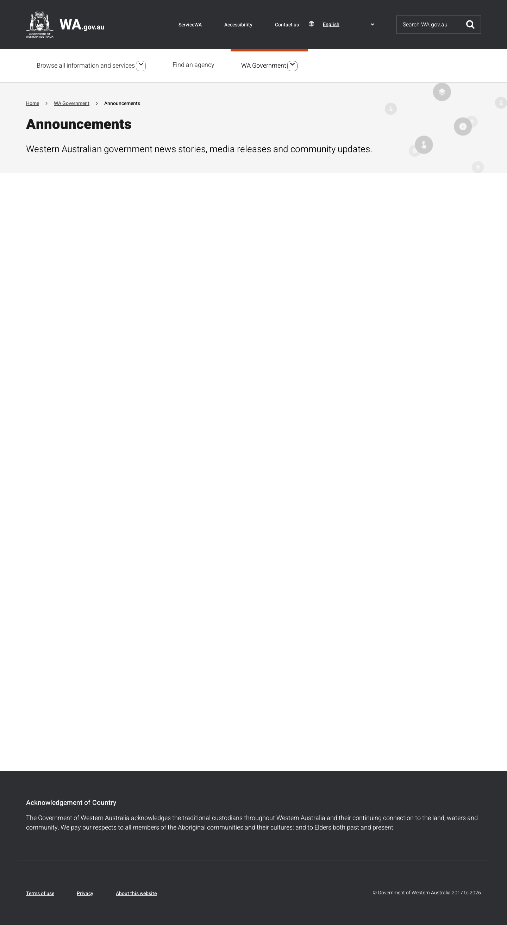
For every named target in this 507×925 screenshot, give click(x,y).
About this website (136, 892)
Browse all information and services (86, 65)
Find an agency (194, 65)
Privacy (85, 892)
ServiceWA (190, 25)
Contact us (287, 25)
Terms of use (40, 892)
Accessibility (238, 25)
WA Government (264, 65)
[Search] (428, 24)
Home (32, 102)
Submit (470, 24)
